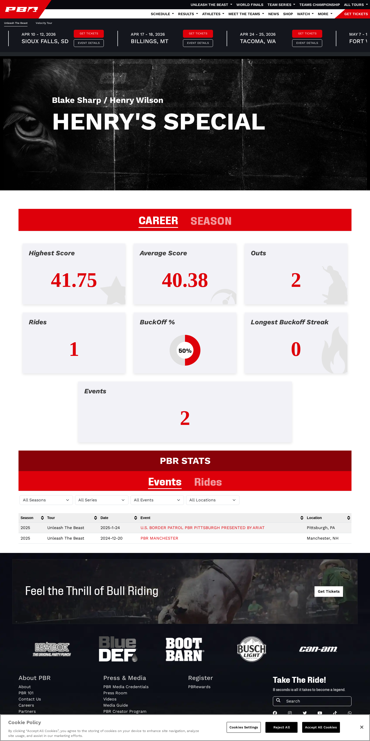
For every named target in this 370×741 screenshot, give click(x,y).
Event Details (89, 43)
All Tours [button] (354, 5)
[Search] (317, 701)
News (273, 14)
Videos (109, 699)
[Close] (361, 727)
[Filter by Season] (46, 500)
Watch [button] (304, 14)
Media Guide (115, 705)
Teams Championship (319, 5)
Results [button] (186, 14)
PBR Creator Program (124, 711)
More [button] (323, 14)
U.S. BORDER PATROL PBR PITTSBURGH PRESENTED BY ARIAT (203, 527)
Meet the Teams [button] (244, 14)
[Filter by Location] (212, 500)
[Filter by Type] (157, 500)
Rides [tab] (208, 481)
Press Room (115, 692)
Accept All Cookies (321, 727)
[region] (185, 727)
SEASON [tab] (211, 220)
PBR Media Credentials (126, 686)
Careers (26, 705)
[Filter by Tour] (101, 500)
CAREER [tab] (158, 219)
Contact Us (29, 699)
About (24, 686)
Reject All (281, 727)
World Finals (249, 5)
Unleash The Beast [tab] (15, 23)
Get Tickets (89, 33)
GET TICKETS (356, 14)
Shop (288, 14)
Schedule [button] (161, 14)
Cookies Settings (243, 727)
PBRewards (199, 686)
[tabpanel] (185, 347)
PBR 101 (25, 692)
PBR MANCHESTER (159, 538)
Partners (27, 711)
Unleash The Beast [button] (210, 5)
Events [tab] (165, 480)
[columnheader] (31, 518)
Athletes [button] (211, 14)
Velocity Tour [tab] (44, 23)
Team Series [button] (279, 5)
